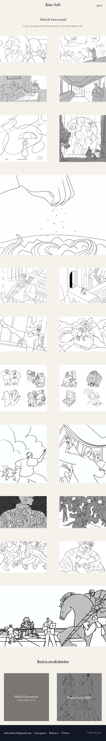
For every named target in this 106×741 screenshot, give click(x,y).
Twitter (65, 732)
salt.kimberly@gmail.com (18, 732)
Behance (53, 732)
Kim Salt (53, 4)
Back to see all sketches (53, 661)
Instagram (40, 732)
